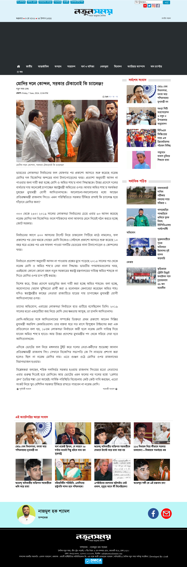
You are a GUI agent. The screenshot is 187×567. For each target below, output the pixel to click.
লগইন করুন (166, 18)
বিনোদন (118, 66)
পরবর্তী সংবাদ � (110, 389)
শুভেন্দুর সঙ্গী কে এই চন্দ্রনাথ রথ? (150, 483)
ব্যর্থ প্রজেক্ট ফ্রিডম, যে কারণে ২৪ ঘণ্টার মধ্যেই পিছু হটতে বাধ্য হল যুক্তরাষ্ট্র (70, 450)
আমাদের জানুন (45, 2)
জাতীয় (29, 66)
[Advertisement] (93, 42)
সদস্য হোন (32, 2)
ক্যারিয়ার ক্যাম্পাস (136, 66)
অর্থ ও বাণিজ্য (87, 66)
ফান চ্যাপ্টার (156, 66)
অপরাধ (58, 66)
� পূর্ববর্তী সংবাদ (23, 389)
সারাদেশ (71, 66)
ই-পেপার (21, 2)
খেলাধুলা (104, 66)
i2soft (165, 557)
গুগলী (65, 2)
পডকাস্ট (57, 2)
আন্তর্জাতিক (43, 66)
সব (20, 72)
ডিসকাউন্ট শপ (77, 2)
